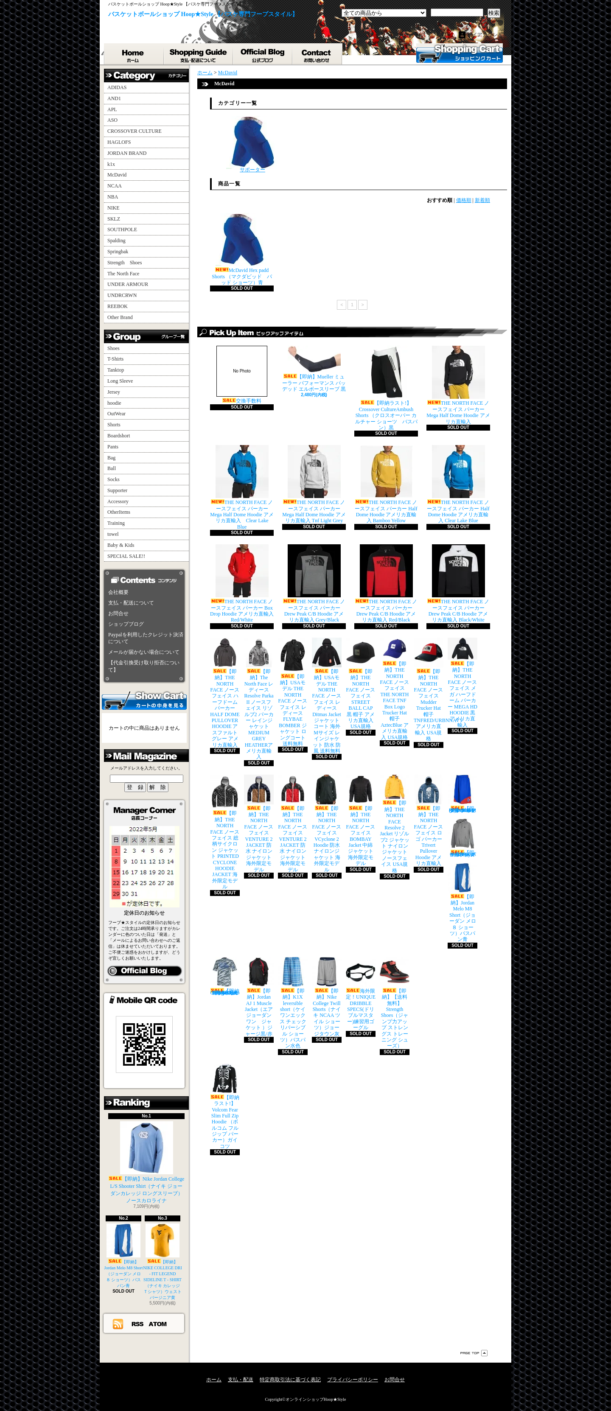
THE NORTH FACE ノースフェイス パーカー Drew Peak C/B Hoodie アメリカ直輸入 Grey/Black (314, 583)
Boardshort (118, 436)
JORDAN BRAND (126, 153)
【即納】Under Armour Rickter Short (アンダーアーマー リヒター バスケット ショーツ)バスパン (462, 794)
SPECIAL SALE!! (126, 556)
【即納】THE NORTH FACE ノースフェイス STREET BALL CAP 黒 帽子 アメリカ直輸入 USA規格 (361, 684)
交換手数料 (241, 375)
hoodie (114, 403)
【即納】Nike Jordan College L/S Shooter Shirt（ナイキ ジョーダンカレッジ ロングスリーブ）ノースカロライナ (147, 1162)
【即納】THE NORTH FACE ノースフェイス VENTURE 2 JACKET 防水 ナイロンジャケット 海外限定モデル (259, 824)
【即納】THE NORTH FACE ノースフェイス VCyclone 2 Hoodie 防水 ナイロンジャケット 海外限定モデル (327, 824)
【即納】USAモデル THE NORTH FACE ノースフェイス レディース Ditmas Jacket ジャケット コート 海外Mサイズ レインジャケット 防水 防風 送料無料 (327, 696)
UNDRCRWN (122, 295)
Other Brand (120, 317)
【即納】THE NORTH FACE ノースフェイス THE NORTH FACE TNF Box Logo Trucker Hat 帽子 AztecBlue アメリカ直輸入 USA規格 (394, 689)
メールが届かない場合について (143, 652)
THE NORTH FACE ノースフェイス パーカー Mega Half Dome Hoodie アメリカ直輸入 (458, 385)
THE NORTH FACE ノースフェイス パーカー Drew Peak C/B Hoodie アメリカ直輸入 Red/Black (386, 583)
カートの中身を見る (144, 700)
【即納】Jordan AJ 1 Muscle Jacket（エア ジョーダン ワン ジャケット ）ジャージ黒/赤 (259, 997)
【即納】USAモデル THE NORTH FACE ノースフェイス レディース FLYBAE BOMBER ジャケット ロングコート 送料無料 (293, 692)
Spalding (116, 241)
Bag (111, 458)
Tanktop (115, 370)
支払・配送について (198, 53)
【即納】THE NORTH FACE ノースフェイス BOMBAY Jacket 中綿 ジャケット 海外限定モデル (361, 821)
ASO (112, 120)
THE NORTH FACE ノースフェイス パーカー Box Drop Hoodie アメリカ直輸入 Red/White (242, 583)
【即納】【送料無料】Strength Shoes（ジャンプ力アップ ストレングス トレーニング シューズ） (394, 1003)
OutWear (116, 414)
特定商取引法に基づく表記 (290, 1380)
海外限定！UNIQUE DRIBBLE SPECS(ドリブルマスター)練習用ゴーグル (361, 993)
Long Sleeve (120, 381)
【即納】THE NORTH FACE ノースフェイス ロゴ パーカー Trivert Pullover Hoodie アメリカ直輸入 (428, 821)
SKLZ (113, 219)
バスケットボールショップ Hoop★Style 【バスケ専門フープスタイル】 (203, 14)
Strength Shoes (124, 263)
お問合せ (317, 53)
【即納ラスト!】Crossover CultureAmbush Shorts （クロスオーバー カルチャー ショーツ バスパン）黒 (386, 388)
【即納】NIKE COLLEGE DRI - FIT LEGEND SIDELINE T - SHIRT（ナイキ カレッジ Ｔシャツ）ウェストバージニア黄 (162, 1261)
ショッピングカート (459, 53)
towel (113, 534)
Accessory (118, 501)
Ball (111, 468)
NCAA (114, 186)
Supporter (117, 490)
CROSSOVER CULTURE (134, 131)
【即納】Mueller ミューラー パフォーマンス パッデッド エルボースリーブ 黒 (314, 369)
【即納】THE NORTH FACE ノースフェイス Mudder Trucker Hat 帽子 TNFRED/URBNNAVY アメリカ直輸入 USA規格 (438, 690)
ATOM (158, 1323)
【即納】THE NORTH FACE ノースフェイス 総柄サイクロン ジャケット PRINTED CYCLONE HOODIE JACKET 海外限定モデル (225, 832)
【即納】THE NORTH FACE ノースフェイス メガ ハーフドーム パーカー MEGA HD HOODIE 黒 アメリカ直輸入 (462, 683)
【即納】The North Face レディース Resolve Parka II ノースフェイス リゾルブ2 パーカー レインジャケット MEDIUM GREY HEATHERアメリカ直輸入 (259, 699)
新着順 (482, 200)
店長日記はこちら (144, 971)
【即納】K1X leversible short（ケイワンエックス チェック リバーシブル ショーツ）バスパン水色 (293, 1003)
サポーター (252, 144)
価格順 (463, 200)
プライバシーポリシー (352, 1380)
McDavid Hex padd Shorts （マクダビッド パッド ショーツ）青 (242, 249)
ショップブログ (263, 53)
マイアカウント (485, 35)
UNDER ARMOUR (127, 284)
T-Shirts (115, 359)
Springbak (117, 252)
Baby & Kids (120, 545)
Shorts (114, 425)
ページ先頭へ (474, 1353)
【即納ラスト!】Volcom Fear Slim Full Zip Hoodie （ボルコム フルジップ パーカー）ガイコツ (225, 1106)
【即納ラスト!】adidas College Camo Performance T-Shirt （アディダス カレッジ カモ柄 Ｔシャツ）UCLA (225, 976)
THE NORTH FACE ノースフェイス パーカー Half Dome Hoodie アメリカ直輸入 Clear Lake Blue (458, 484)
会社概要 (118, 592)
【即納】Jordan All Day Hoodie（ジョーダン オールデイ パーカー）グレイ (462, 838)
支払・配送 (240, 1380)
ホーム (134, 53)
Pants (112, 447)
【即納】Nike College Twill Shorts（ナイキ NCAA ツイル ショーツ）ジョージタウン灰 (327, 997)
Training (116, 523)
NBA (112, 197)
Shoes (113, 348)
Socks (113, 479)
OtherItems (118, 512)
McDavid (116, 175)
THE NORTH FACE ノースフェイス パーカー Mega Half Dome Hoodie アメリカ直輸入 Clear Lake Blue (241, 487)
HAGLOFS (119, 142)
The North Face (123, 274)
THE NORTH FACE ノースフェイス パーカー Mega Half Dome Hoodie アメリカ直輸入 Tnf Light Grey (313, 484)
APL (112, 109)
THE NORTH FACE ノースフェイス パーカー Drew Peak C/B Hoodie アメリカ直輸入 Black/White (458, 583)
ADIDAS (116, 87)
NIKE (113, 208)
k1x (111, 164)
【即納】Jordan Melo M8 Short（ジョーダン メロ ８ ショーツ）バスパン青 (123, 1255)
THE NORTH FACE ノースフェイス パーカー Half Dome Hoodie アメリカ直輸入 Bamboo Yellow (386, 484)
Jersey (113, 392)
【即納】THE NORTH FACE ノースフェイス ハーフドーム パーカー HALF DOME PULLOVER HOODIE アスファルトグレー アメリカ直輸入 (225, 693)
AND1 (114, 98)
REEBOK (117, 306)
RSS (138, 1323)
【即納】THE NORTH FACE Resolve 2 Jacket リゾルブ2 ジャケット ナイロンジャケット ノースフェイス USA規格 (394, 824)
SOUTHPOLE (122, 229)
